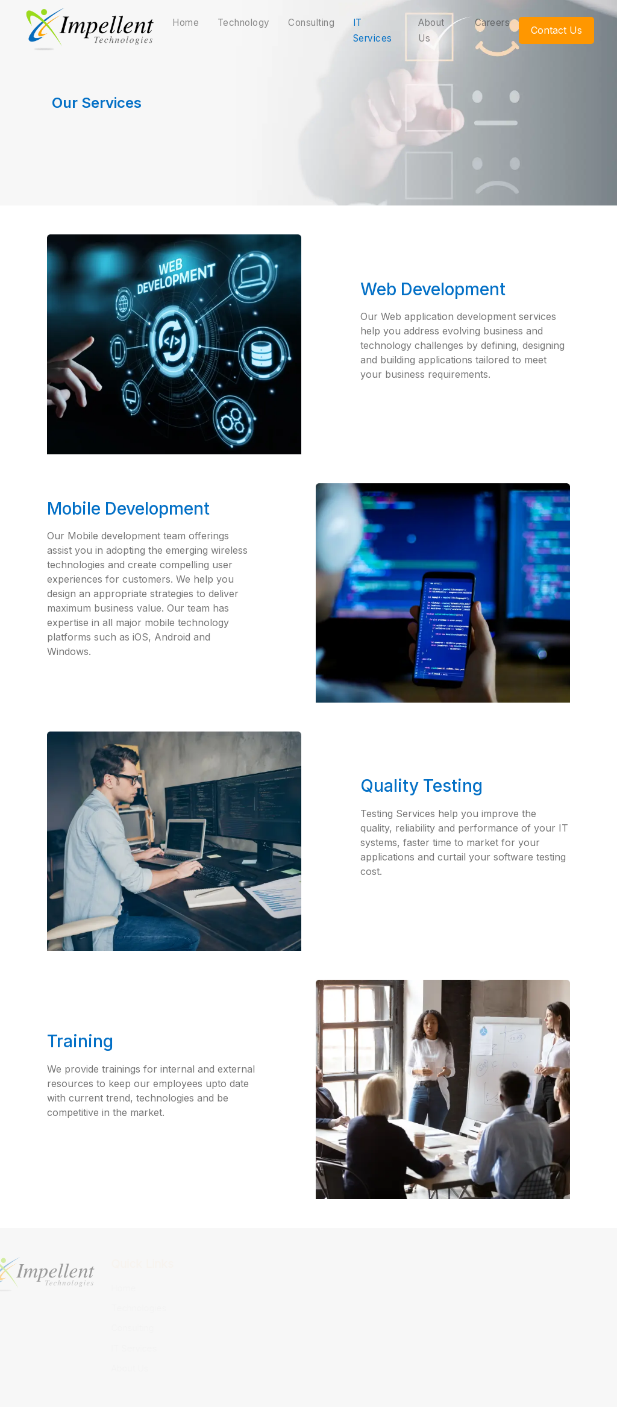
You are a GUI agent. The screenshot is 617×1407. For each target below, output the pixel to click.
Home (185, 22)
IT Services (372, 30)
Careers (492, 22)
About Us (431, 30)
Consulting (311, 22)
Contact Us (556, 30)
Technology (244, 22)
